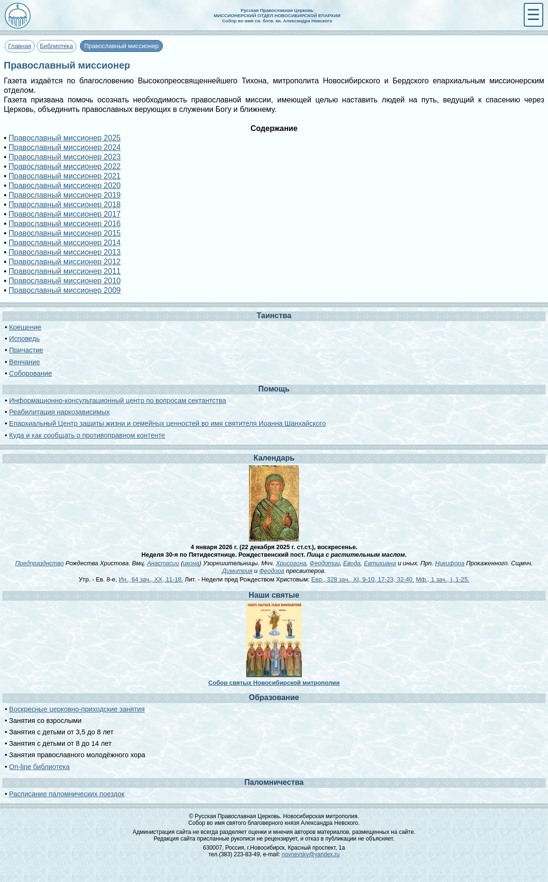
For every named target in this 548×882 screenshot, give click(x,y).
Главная (19, 46)
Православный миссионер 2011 (64, 271)
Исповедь (24, 338)
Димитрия (237, 570)
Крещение (25, 327)
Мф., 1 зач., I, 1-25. (442, 579)
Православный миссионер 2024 (64, 147)
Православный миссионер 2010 (64, 281)
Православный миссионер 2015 (64, 233)
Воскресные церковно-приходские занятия (77, 709)
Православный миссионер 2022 (64, 166)
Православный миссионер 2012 (64, 262)
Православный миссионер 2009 (64, 290)
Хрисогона (291, 563)
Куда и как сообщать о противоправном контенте (87, 435)
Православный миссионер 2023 (64, 157)
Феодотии (324, 563)
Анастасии (163, 563)
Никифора (450, 563)
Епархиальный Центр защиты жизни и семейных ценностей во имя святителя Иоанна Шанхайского (167, 423)
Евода (351, 563)
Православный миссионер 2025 (64, 138)
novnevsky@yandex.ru (311, 854)
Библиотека (56, 46)
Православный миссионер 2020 (64, 185)
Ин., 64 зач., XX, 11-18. (151, 579)
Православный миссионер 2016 (64, 224)
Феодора (271, 570)
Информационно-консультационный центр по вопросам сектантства (117, 400)
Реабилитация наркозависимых (59, 412)
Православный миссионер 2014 (64, 243)
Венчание (24, 362)
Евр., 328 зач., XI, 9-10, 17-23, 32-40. (362, 579)
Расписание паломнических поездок (66, 794)
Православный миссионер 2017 (64, 214)
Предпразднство (39, 563)
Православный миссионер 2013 (64, 252)
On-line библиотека (39, 767)
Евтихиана (380, 563)
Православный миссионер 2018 (64, 204)
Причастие (26, 350)
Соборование (30, 373)
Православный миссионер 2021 (64, 176)
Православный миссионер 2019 (64, 195)
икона (191, 563)
